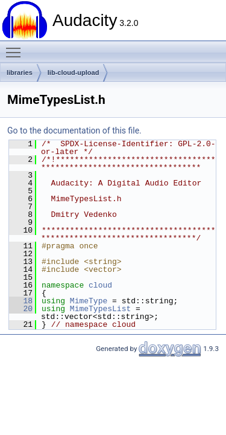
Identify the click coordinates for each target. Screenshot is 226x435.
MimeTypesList (100, 308)
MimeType (88, 300)
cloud (100, 285)
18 (21, 300)
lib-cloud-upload (73, 72)
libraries (20, 72)
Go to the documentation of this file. (74, 130)
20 (21, 308)
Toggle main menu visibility (16, 47)
